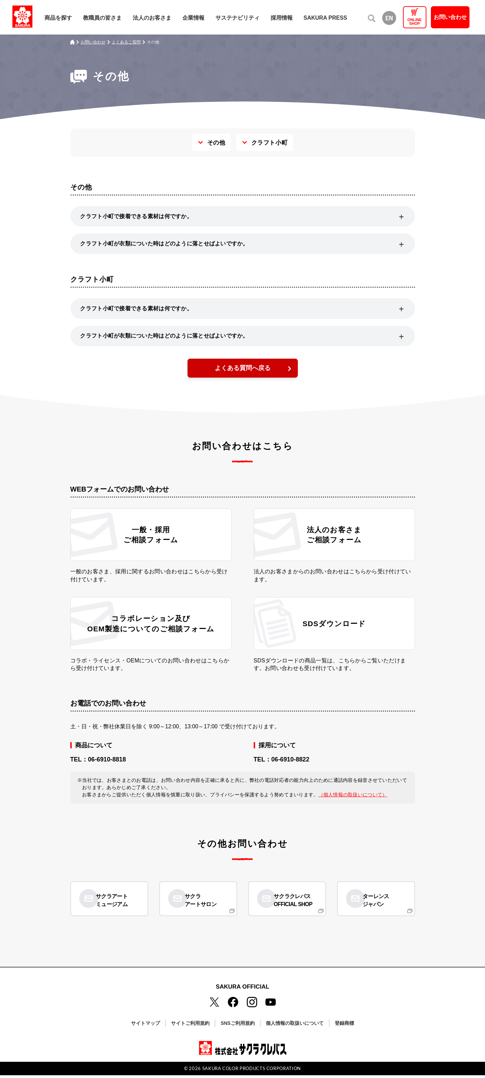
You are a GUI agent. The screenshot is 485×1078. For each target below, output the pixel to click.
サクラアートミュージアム (115, 904)
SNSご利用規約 (238, 1025)
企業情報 (193, 18)
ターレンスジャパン (380, 904)
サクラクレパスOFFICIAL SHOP (297, 904)
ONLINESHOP (414, 22)
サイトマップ (145, 1025)
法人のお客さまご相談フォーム (334, 539)
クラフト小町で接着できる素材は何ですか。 (137, 216)
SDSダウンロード (334, 630)
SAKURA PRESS (325, 18)
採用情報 (282, 18)
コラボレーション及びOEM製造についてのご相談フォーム (151, 630)
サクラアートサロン (204, 904)
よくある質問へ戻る (243, 371)
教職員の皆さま (102, 18)
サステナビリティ (237, 18)
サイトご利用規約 (190, 1025)
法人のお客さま (152, 18)
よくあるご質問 (126, 42)
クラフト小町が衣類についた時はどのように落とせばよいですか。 (165, 244)
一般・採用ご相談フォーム (151, 539)
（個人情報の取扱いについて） (353, 802)
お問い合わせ (450, 17)
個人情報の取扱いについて (295, 1025)
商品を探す (58, 18)
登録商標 (344, 1025)
